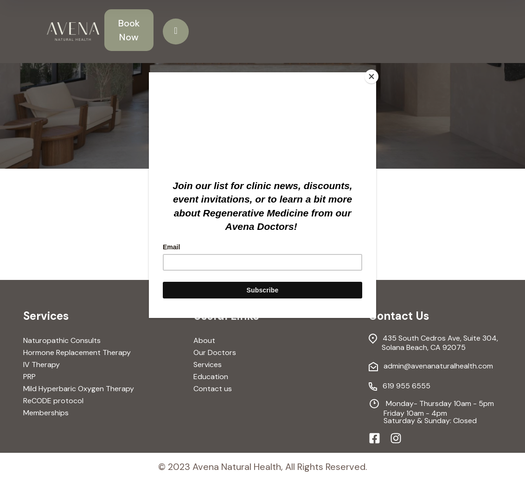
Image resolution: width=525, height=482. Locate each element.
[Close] (374, 75)
